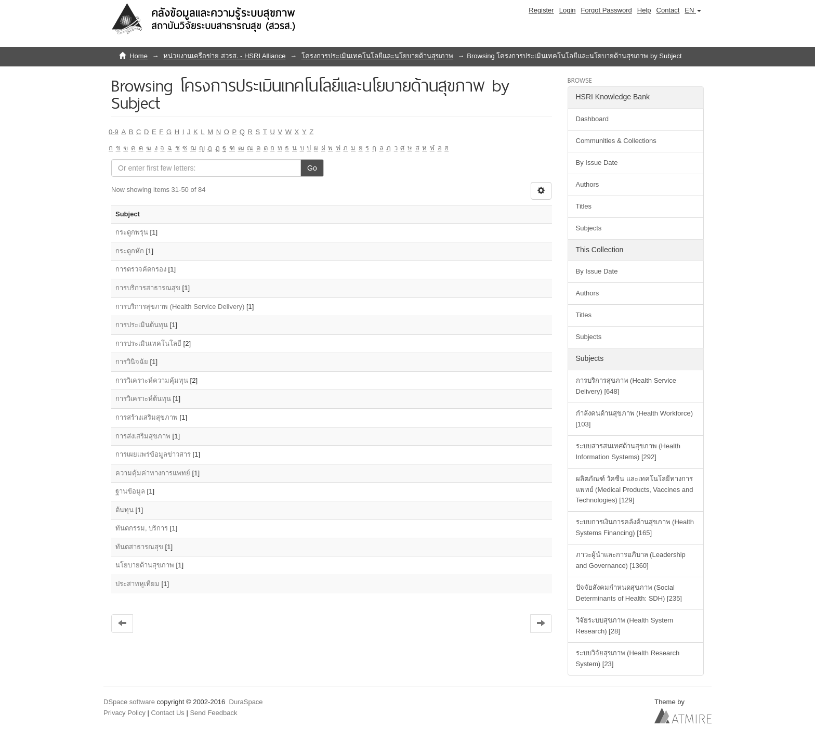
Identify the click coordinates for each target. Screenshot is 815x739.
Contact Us (168, 713)
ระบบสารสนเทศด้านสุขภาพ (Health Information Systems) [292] (628, 451)
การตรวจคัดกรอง (140, 269)
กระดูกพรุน (131, 232)
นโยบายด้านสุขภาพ (144, 565)
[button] (693, 10)
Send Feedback (213, 713)
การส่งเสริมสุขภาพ (142, 436)
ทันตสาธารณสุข (139, 547)
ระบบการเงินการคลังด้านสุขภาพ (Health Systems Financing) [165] (635, 527)
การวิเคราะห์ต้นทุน (143, 399)
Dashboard (592, 119)
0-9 (114, 132)
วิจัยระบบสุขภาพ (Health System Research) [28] (624, 625)
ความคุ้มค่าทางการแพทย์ (152, 473)
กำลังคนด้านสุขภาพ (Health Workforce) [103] (634, 418)
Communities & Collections (616, 141)
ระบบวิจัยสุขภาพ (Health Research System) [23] (628, 658)
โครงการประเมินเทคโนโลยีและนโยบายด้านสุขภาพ (377, 56)
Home (138, 56)
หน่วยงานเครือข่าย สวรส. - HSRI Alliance (224, 56)
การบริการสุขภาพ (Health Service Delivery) (179, 306)
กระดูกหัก (129, 251)
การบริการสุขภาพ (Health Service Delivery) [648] (626, 386)
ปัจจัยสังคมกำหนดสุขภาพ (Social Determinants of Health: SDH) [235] (629, 593)
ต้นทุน (124, 510)
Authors (587, 184)
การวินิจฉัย (131, 362)
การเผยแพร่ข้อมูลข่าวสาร (153, 454)
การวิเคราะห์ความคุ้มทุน (151, 380)
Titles (584, 206)
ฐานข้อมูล (130, 491)
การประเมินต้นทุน (141, 325)
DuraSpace (246, 702)
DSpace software (129, 702)
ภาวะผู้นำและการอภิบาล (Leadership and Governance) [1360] (631, 560)
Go (312, 168)
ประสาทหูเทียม (137, 584)
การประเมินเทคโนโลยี (148, 343)
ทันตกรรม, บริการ (141, 528)
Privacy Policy (124, 713)
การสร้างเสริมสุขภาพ (146, 417)
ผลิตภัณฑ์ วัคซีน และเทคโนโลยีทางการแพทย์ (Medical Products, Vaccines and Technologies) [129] (634, 489)
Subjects (589, 228)
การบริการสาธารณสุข (147, 288)
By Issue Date (597, 162)
